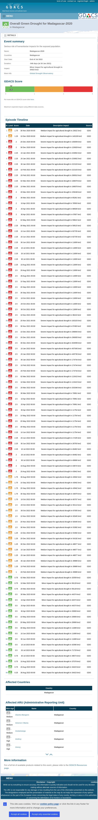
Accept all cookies (19, 814)
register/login (82, 1)
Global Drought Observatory (41, 73)
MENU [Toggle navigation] (7, 16)
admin (92, 1)
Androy (18, 739)
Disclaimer (40, 782)
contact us (71, 1)
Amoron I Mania (21, 723)
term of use (61, 1)
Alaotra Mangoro (22, 715)
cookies (94, 782)
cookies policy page (49, 804)
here (32, 99)
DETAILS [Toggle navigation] (10, 35)
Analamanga (20, 731)
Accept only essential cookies (45, 814)
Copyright (51, 782)
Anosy (18, 747)
